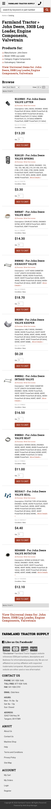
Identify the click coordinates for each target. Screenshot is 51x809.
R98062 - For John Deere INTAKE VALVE (29, 377)
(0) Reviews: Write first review (25, 162)
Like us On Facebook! (17, 642)
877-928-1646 (21, 684)
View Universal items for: (24, 617)
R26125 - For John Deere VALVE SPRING (29, 157)
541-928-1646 (18, 680)
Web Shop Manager (30, 805)
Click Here (15, 692)
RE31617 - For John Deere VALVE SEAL (30, 493)
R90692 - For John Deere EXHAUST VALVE (29, 262)
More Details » (35, 178)
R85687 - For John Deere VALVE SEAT (29, 213)
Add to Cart (22, 145)
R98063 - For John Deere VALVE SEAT (29, 436)
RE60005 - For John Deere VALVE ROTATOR (30, 552)
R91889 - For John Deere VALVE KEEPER (29, 321)
